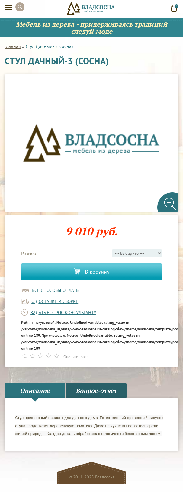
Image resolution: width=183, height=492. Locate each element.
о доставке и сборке (54, 301)
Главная (13, 46)
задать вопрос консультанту (63, 312)
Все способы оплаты (56, 290)
